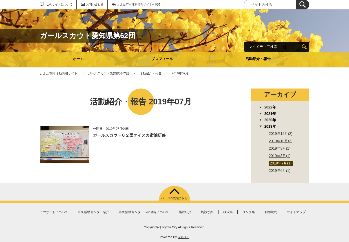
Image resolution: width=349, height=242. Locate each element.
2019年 (270, 126)
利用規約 (271, 212)
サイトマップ (296, 212)
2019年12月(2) (280, 134)
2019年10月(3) (280, 141)
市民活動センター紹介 (93, 212)
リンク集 (248, 212)
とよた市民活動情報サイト (58, 73)
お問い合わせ (95, 4)
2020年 (270, 120)
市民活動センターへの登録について (144, 212)
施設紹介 (185, 212)
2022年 (270, 107)
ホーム (78, 59)
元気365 (183, 237)
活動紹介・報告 (258, 59)
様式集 (228, 212)
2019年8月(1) (279, 156)
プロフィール (162, 59)
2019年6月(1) (279, 171)
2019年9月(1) (279, 148)
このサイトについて (59, 4)
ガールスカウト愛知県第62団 (108, 73)
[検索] (302, 4)
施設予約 (207, 212)
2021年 (270, 114)
